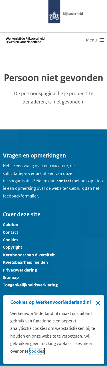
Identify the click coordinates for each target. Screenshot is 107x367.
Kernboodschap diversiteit (29, 255)
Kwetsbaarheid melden (25, 262)
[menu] (95, 40)
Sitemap (11, 277)
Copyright (12, 247)
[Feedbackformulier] (20, 196)
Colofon (10, 224)
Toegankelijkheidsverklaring (30, 285)
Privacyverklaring (20, 270)
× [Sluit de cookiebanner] (98, 302)
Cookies (10, 239)
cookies (36, 351)
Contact (10, 232)
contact (63, 181)
